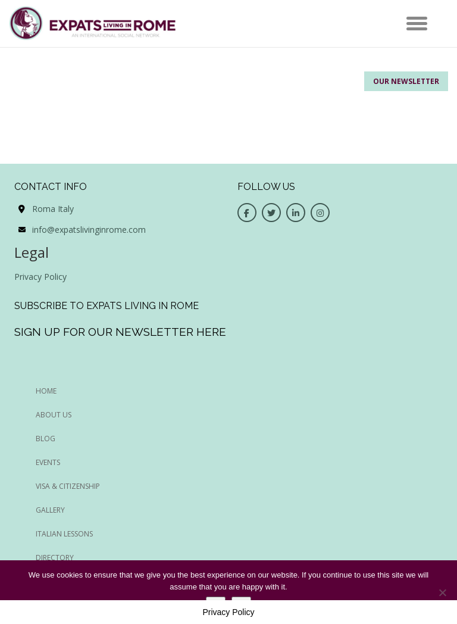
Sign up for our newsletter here (120, 331)
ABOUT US (53, 415)
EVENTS (48, 462)
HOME (46, 391)
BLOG (45, 438)
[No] (442, 592)
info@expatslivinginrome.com (89, 229)
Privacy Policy (40, 276)
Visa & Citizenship (68, 486)
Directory (55, 558)
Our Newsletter (406, 81)
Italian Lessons (64, 534)
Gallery (50, 510)
